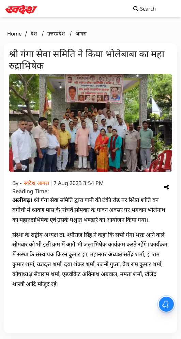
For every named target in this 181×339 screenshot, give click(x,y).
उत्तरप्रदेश (56, 33)
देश (34, 33)
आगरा (81, 33)
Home (14, 33)
